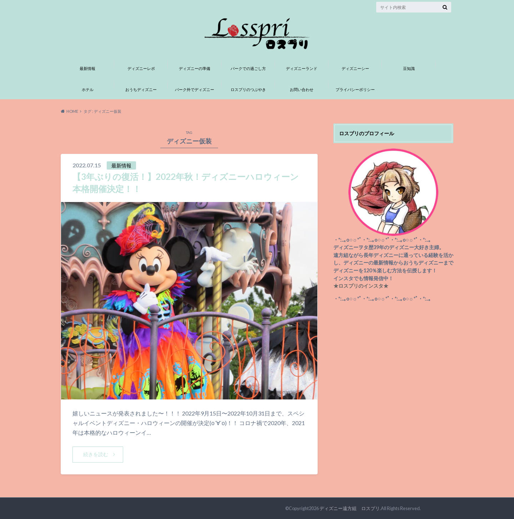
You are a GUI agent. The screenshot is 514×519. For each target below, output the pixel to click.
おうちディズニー (141, 89)
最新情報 (87, 68)
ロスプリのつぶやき (248, 89)
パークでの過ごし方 (248, 68)
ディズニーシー (355, 68)
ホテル (88, 89)
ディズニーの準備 (194, 68)
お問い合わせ (301, 89)
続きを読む (95, 454)
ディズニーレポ (141, 68)
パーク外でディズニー (194, 89)
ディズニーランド (301, 68)
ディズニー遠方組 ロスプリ (349, 508)
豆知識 (409, 68)
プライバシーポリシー (355, 89)
